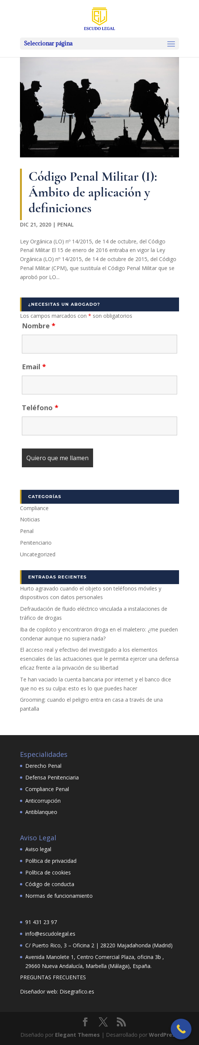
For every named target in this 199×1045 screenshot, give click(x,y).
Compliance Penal (47, 789)
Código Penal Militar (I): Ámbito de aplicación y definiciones (93, 192)
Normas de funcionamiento (59, 895)
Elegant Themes (77, 1034)
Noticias (30, 519)
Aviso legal (38, 849)
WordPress (163, 1034)
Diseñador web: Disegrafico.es (57, 991)
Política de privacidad (51, 860)
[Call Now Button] (181, 1029)
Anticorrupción (43, 800)
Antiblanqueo (41, 811)
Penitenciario (36, 542)
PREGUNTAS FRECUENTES (53, 977)
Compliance (34, 508)
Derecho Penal (43, 765)
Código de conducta (49, 884)
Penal (65, 224)
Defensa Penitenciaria (52, 777)
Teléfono (40, 407)
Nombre (38, 325)
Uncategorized (37, 554)
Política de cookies (48, 872)
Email (34, 366)
